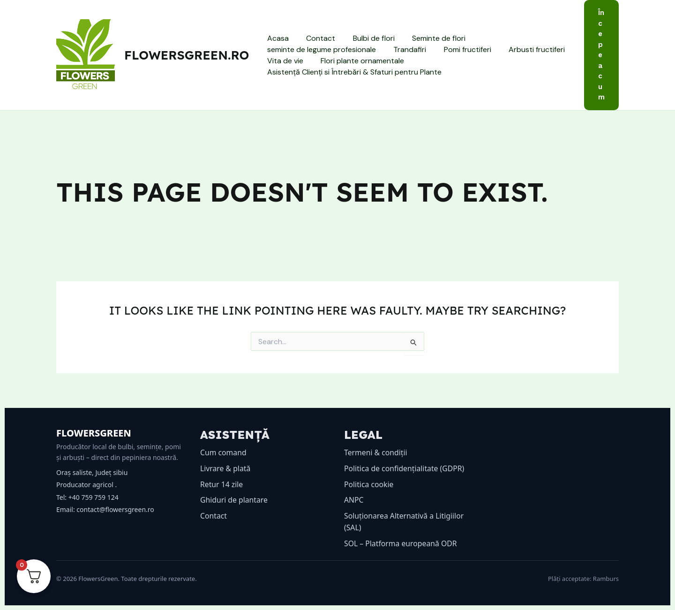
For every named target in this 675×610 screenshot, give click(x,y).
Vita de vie (284, 61)
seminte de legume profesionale (320, 49)
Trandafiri (406, 49)
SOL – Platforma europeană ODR (401, 543)
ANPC (354, 500)
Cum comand (223, 452)
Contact (316, 38)
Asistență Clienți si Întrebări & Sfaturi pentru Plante (353, 72)
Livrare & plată (225, 468)
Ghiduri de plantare (234, 500)
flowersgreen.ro (186, 55)
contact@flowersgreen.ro (115, 509)
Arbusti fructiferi (528, 49)
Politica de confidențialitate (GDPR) (405, 468)
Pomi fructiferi (461, 49)
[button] (601, 55)
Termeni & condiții (376, 452)
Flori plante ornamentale (358, 61)
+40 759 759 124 (93, 497)
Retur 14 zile (222, 484)
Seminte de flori (430, 38)
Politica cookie (369, 484)
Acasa (276, 38)
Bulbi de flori (367, 38)
